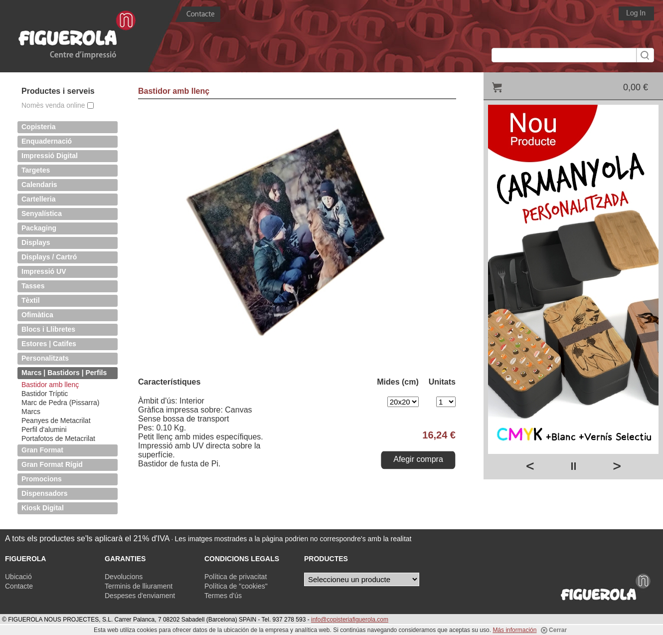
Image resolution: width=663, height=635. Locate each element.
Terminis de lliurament (138, 586)
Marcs (30, 412)
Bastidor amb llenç (50, 385)
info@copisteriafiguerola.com (349, 619)
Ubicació (18, 577)
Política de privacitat (235, 577)
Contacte (19, 586)
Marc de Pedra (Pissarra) (60, 403)
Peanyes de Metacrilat (56, 420)
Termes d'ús (223, 596)
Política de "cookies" (236, 586)
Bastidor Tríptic (44, 394)
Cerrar (554, 630)
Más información (514, 630)
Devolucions (124, 577)
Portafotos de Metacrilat (58, 438)
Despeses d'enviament (140, 596)
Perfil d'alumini (44, 429)
